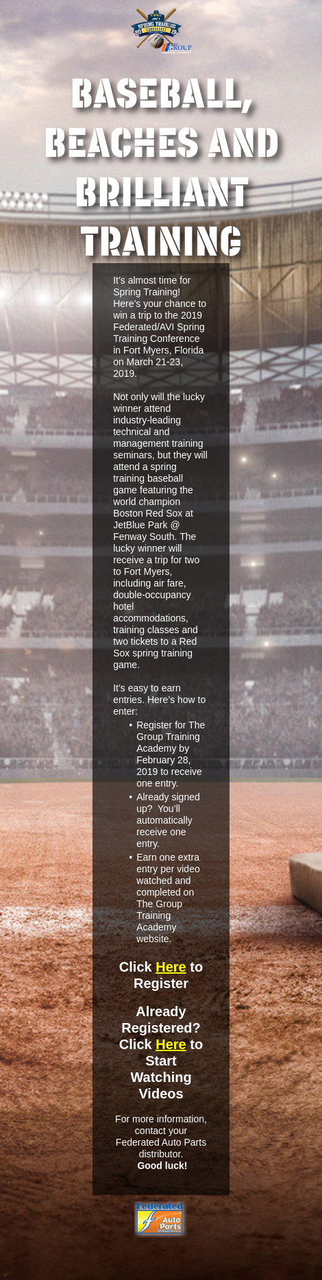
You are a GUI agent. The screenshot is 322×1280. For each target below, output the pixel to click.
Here (171, 966)
